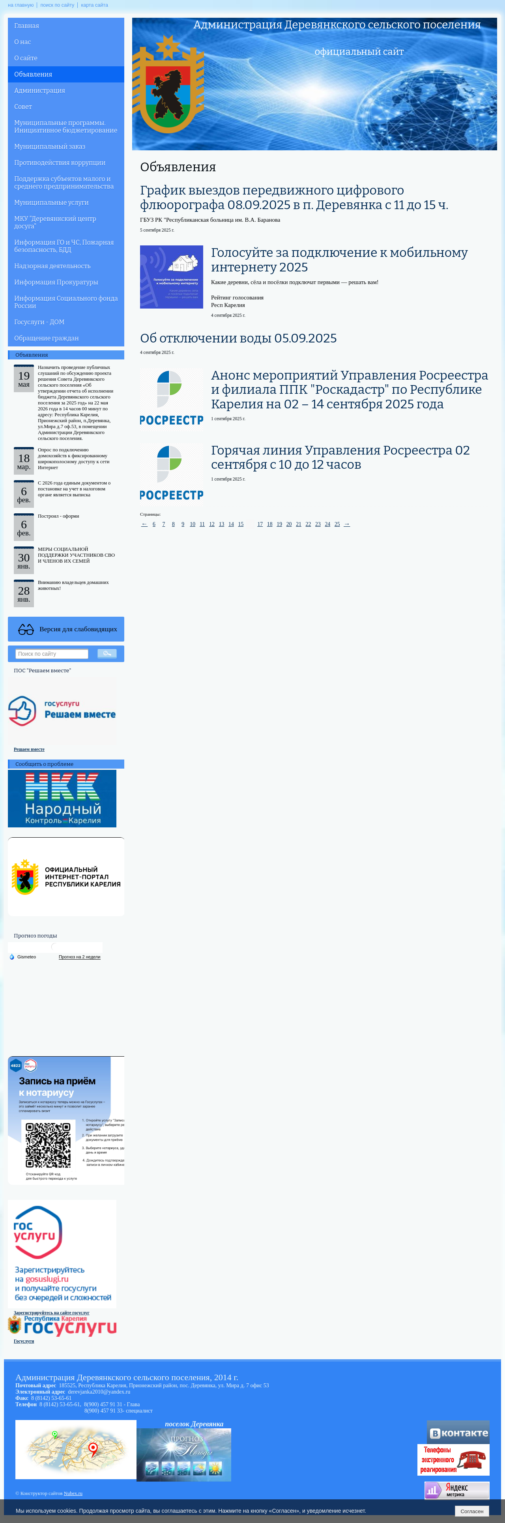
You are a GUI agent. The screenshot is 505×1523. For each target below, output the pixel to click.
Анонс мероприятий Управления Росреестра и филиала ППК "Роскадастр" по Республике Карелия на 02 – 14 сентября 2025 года (349, 390)
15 (241, 524)
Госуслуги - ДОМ (39, 322)
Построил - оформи (58, 516)
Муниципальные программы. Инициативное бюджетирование (65, 126)
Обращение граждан (46, 338)
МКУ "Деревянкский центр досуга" (55, 222)
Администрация (39, 90)
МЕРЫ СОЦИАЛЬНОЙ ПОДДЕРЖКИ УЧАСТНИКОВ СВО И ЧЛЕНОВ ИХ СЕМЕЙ (76, 555)
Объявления (33, 74)
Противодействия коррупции (59, 163)
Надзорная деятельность (52, 266)
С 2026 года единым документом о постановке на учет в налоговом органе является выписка (74, 489)
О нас (22, 42)
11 (202, 524)
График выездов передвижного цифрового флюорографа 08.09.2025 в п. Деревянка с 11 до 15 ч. (294, 197)
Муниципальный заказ (49, 146)
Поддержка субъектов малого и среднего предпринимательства (64, 182)
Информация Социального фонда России (66, 302)
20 (289, 524)
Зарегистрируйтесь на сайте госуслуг (52, 1312)
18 (270, 524)
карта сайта (94, 5)
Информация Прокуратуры (56, 282)
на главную (21, 5)
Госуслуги (24, 1341)
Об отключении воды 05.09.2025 (238, 338)
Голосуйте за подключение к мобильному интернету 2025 (339, 260)
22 (308, 524)
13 (221, 524)
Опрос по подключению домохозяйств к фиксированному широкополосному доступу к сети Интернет (73, 458)
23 (318, 524)
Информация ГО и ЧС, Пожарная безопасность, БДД (64, 246)
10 (192, 524)
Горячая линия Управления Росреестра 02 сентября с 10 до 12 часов (340, 457)
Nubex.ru (73, 1493)
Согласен (471, 1511)
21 (298, 524)
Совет (23, 106)
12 (212, 524)
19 (279, 524)
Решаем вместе (29, 749)
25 (337, 524)
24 (327, 524)
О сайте (25, 58)
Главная (26, 26)
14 (231, 524)
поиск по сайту (57, 5)
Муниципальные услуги (51, 202)
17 (260, 524)
